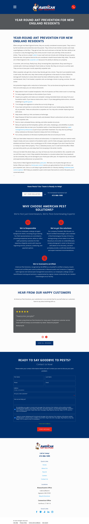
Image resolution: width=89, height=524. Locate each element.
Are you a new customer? (20, 393)
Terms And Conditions (44, 423)
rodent (35, 55)
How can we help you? (20, 399)
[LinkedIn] (48, 512)
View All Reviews (44, 343)
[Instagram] (52, 512)
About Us (45, 468)
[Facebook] (37, 512)
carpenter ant (34, 60)
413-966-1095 (57, 195)
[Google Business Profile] (41, 512)
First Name (17, 377)
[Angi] (45, 512)
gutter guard (28, 102)
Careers (44, 475)
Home (44, 465)
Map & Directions (44, 496)
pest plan (43, 163)
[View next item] (46, 337)
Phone (15, 382)
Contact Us (44, 479)
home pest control (37, 165)
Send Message (44, 429)
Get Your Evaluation (32, 194)
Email (47, 382)
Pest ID (44, 472)
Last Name (49, 377)
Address (16, 388)
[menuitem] (15, 523)
